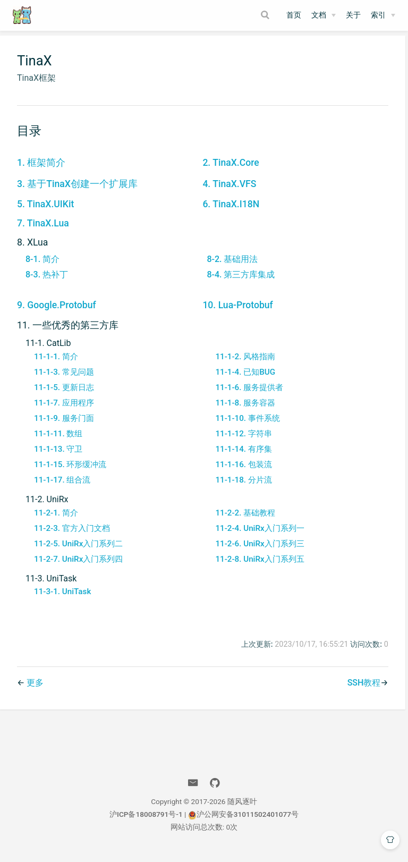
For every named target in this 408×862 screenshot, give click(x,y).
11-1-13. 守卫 (58, 456)
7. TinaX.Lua (43, 231)
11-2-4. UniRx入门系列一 (258, 535)
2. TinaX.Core (229, 170)
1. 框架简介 (41, 170)
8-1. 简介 (43, 266)
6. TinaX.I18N (229, 212)
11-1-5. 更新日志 (64, 395)
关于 (353, 15)
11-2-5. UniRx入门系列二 (78, 551)
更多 (35, 690)
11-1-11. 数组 (58, 441)
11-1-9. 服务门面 (64, 425)
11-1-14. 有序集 (242, 456)
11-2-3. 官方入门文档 (72, 535)
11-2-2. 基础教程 (244, 520)
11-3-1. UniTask (62, 599)
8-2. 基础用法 (230, 266)
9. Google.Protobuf (56, 313)
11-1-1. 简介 (56, 364)
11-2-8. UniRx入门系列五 (258, 566)
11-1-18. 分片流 (242, 487)
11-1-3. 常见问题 (64, 379)
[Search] (267, 15)
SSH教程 (360, 690)
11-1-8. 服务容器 (244, 410)
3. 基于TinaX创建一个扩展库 (77, 192)
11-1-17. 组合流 (62, 487)
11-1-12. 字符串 (242, 441)
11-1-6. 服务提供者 (248, 395)
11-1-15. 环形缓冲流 (70, 472)
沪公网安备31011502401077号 (243, 821)
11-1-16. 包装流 (242, 472)
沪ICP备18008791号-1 (146, 821)
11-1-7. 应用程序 (64, 410)
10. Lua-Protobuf (236, 313)
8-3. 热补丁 (47, 282)
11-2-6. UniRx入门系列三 (258, 551)
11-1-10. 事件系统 (246, 425)
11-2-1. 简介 (56, 520)
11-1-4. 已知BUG (244, 379)
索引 (378, 15)
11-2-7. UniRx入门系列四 (78, 566)
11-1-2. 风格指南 (244, 364)
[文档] (323, 15)
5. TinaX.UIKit (45, 212)
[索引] (383, 15)
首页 (293, 15)
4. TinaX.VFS (227, 192)
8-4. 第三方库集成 (239, 282)
